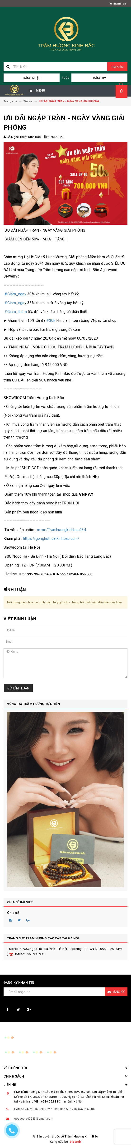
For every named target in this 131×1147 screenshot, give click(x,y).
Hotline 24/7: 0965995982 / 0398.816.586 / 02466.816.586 (54, 1109)
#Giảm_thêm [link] (16, 311)
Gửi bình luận (18, 688)
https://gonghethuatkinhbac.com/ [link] (51, 538)
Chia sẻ (13, 913)
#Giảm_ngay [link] (15, 294)
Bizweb (75, 1141)
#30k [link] (51, 320)
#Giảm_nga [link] (14, 303)
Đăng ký (99, 78)
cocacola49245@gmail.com (33, 1118)
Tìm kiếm (117, 66)
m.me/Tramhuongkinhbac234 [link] (61, 529)
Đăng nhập (31, 78)
